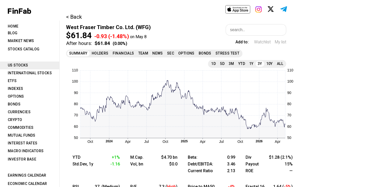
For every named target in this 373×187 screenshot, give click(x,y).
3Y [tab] (260, 64)
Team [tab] (143, 53)
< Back (74, 17)
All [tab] (280, 64)
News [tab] (157, 53)
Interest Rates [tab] (23, 143)
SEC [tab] (170, 53)
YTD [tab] (241, 64)
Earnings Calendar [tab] (27, 175)
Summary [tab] (78, 53)
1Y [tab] (251, 64)
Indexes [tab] (15, 88)
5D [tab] (222, 64)
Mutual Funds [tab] (21, 135)
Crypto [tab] (15, 120)
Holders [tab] (100, 53)
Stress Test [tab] (227, 53)
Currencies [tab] (19, 112)
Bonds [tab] (14, 104)
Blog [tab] (13, 33)
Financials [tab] (123, 53)
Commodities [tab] (20, 127)
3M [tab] (231, 64)
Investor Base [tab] (22, 159)
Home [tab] (13, 26)
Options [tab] (16, 96)
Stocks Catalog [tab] (24, 49)
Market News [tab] (21, 41)
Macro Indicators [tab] (26, 151)
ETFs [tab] (12, 81)
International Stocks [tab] (30, 73)
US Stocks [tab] (18, 65)
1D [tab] (213, 64)
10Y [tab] (269, 64)
